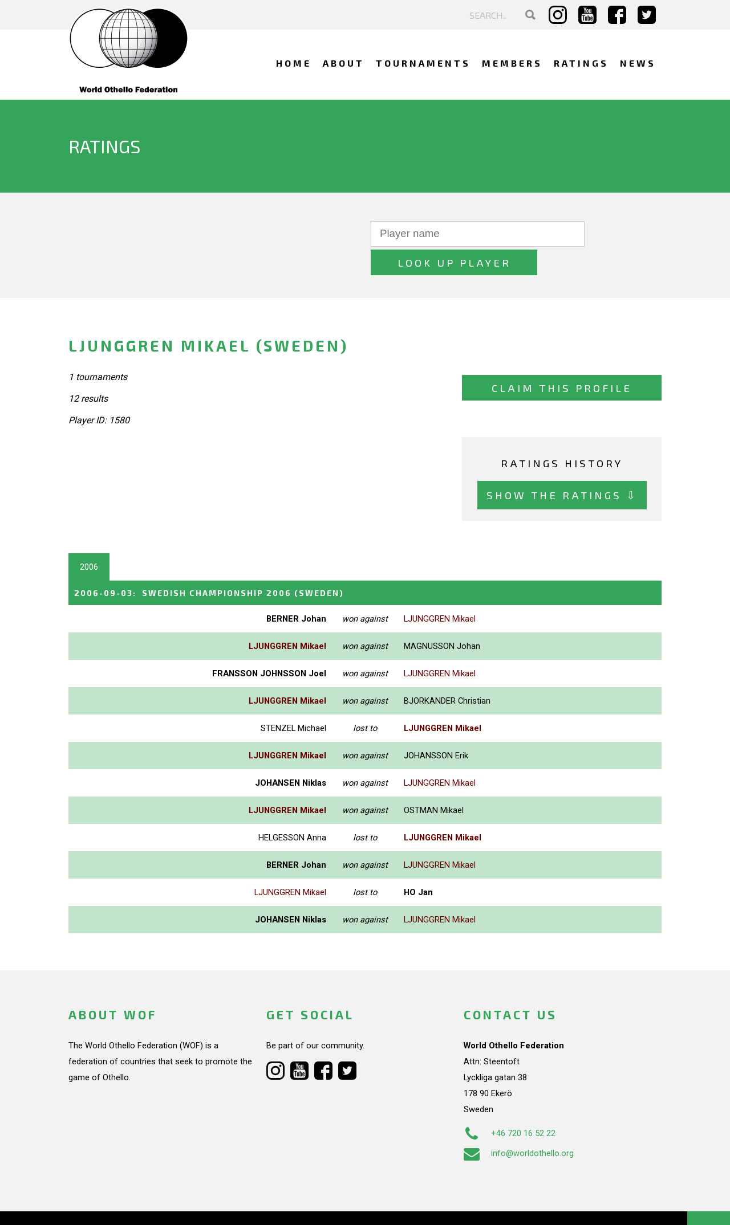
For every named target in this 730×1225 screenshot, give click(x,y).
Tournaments (423, 63)
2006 (89, 538)
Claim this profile (562, 359)
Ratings (581, 63)
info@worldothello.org (519, 1124)
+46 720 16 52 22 (509, 1104)
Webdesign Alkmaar (118, 1204)
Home (293, 63)
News (638, 63)
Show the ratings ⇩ (562, 466)
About (343, 63)
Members (512, 63)
